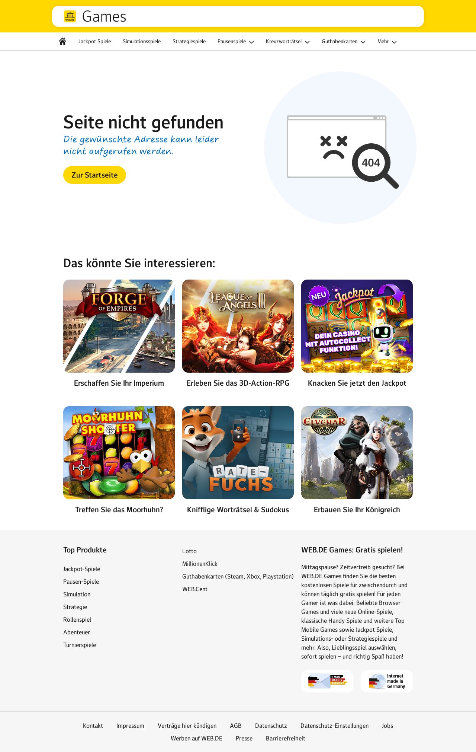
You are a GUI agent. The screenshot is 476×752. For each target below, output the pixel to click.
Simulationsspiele (142, 41)
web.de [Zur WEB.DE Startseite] (70, 16)
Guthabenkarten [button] (345, 42)
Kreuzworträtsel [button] (289, 42)
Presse (244, 738)
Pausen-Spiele (81, 581)
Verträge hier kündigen (187, 725)
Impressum (130, 725)
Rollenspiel (77, 619)
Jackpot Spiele (95, 41)
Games (104, 16)
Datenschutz (271, 725)
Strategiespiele (189, 41)
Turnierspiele (79, 645)
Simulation (76, 594)
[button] (94, 175)
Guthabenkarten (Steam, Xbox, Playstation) (238, 576)
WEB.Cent (195, 589)
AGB (236, 725)
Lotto (189, 551)
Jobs (387, 725)
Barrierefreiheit (285, 738)
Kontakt (93, 725)
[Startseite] (62, 41)
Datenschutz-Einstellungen (334, 725)
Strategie (75, 607)
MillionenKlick (200, 563)
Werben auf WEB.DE (196, 738)
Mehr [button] (388, 42)
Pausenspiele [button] (237, 42)
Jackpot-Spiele (81, 569)
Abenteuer (76, 632)
